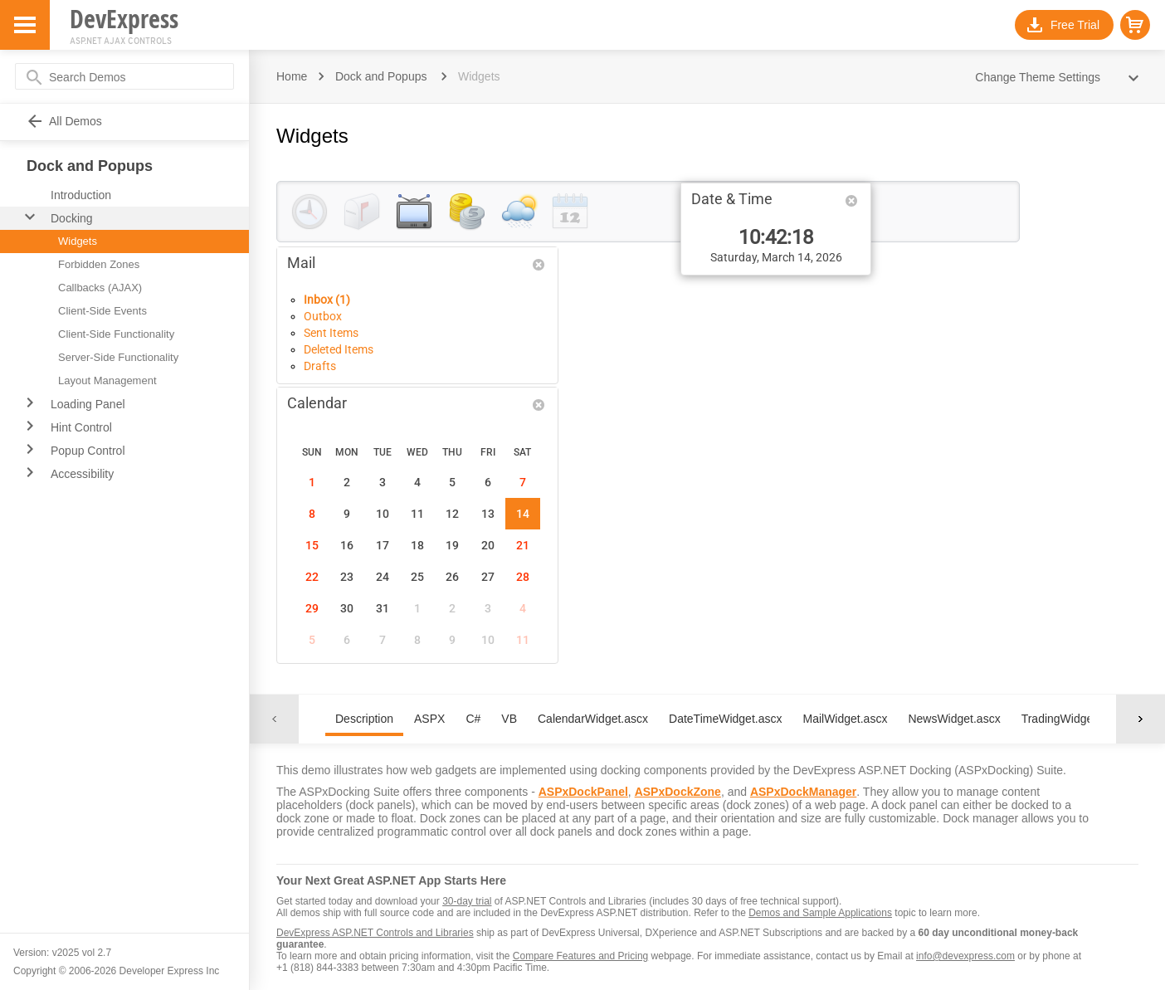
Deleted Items (338, 349)
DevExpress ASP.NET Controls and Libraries (375, 933)
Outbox (323, 316)
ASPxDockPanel (583, 791)
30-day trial (466, 901)
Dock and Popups (381, 76)
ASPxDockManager (803, 791)
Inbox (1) (327, 299)
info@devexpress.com (965, 956)
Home (291, 76)
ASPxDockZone (678, 791)
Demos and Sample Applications (820, 913)
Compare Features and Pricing (580, 956)
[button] (1135, 25)
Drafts (320, 366)
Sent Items (331, 332)
